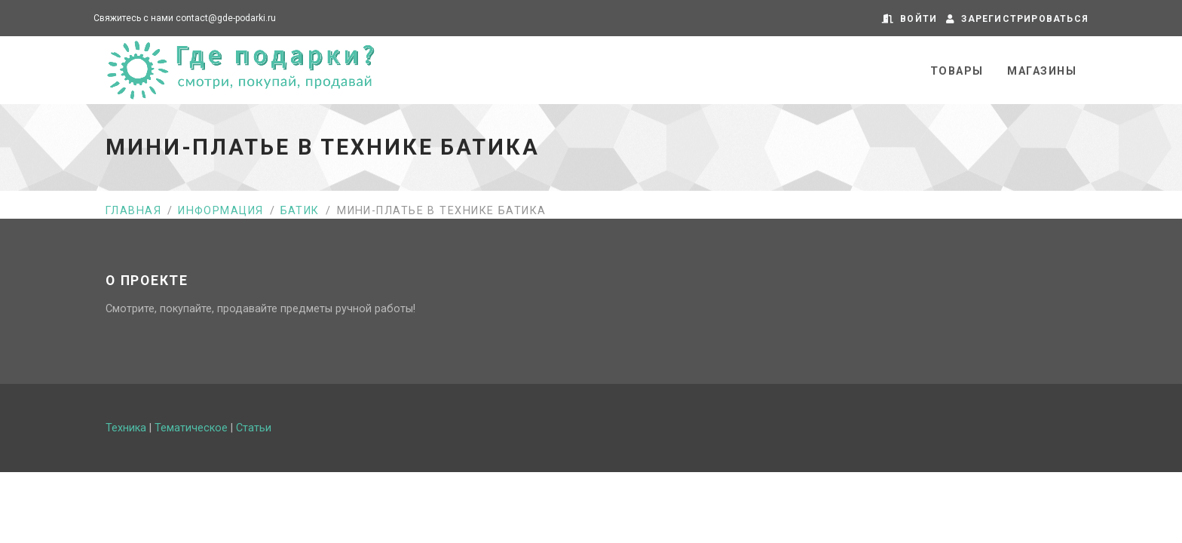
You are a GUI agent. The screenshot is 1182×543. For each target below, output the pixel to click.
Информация (220, 210)
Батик (300, 210)
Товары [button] (957, 71)
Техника (126, 428)
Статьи (253, 428)
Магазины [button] (1041, 71)
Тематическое (191, 428)
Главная (133, 210)
